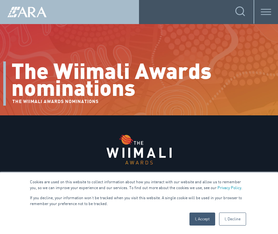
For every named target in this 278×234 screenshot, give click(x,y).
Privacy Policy (229, 187)
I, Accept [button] (202, 218)
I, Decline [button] (233, 218)
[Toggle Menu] (266, 12)
